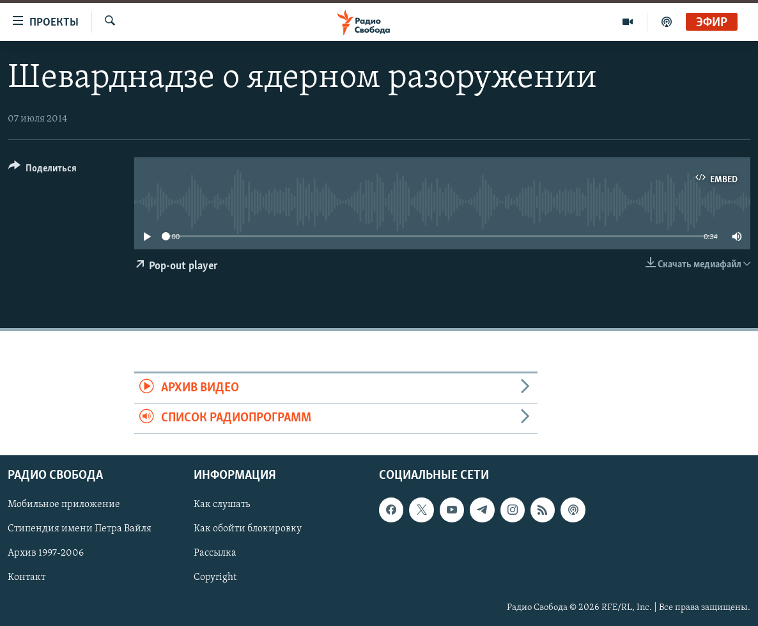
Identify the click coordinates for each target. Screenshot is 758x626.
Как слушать (222, 505)
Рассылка (215, 554)
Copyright (215, 578)
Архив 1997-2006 (46, 554)
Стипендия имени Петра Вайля (79, 529)
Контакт (26, 578)
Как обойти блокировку (248, 529)
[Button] (42, 170)
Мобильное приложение (64, 505)
